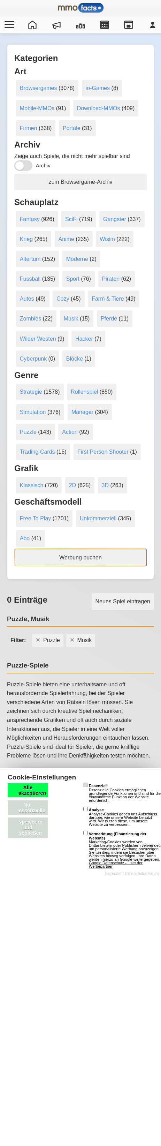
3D (105, 485)
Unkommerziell (98, 518)
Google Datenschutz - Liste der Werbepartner (116, 864)
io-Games (98, 88)
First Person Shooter (103, 452)
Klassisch (32, 485)
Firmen (28, 128)
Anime (66, 239)
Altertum (30, 259)
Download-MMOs (98, 108)
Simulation (33, 412)
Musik (71, 319)
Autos (27, 299)
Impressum (113, 873)
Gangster (114, 219)
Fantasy (30, 219)
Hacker (84, 339)
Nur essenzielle (32, 807)
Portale (71, 128)
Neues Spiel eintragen (122, 601)
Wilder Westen (38, 339)
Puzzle (28, 432)
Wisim (107, 239)
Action (69, 432)
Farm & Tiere (108, 299)
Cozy (62, 299)
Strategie (31, 392)
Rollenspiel (84, 392)
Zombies (30, 319)
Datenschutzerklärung (142, 873)
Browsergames (38, 88)
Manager (82, 412)
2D (72, 485)
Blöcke (74, 359)
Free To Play (35, 518)
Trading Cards (37, 452)
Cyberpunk (33, 359)
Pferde (109, 319)
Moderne (77, 259)
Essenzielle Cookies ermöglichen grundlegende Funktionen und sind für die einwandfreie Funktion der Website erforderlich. (122, 793)
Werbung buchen (80, 557)
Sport (72, 279)
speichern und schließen (31, 827)
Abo (25, 538)
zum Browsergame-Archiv (80, 182)
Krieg (26, 239)
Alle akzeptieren (32, 790)
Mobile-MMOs (37, 108)
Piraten (111, 279)
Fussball (30, 279)
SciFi (71, 219)
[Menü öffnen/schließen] (8, 24)
